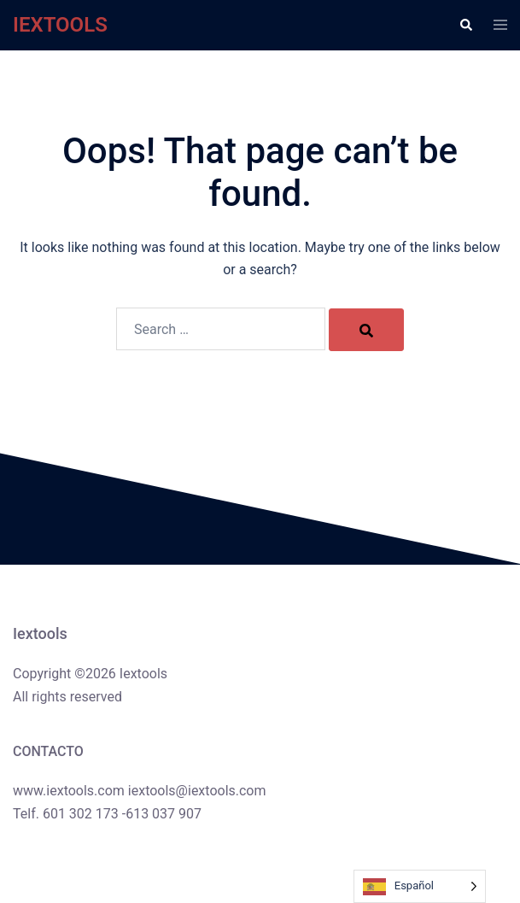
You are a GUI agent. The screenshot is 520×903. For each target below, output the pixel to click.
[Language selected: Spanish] (419, 886)
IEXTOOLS (60, 25)
